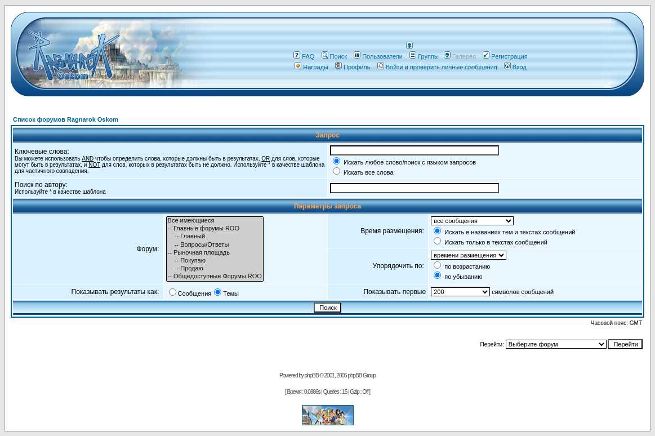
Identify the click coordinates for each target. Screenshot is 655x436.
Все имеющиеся (215, 221)
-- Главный (215, 237)
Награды (311, 67)
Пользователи (378, 56)
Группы (424, 56)
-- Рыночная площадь (215, 253)
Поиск (334, 56)
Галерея (464, 56)
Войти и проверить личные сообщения (437, 67)
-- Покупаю (215, 261)
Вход (515, 67)
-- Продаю (215, 269)
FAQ (303, 56)
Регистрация (505, 56)
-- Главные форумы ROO (215, 229)
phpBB (312, 375)
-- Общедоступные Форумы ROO (215, 277)
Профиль (353, 67)
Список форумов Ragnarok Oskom (65, 119)
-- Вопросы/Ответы (215, 245)
